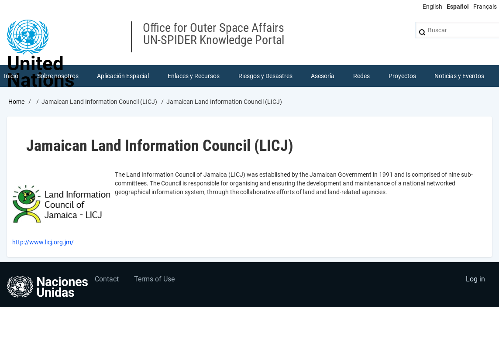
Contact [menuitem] (107, 279)
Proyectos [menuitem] (402, 75)
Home (16, 101)
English (432, 6)
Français (485, 6)
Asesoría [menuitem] (322, 75)
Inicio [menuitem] (11, 75)
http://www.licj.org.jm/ (43, 242)
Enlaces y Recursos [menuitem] (194, 75)
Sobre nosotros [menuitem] (58, 75)
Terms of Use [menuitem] (154, 279)
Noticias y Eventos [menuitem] (459, 75)
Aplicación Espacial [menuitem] (123, 75)
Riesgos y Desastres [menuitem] (265, 75)
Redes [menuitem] (361, 75)
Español (458, 6)
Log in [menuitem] (475, 279)
